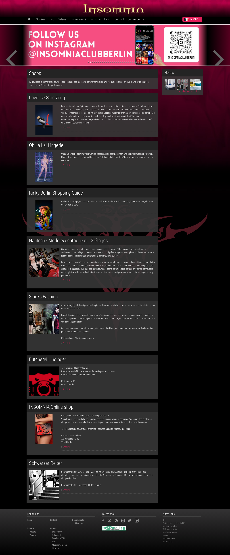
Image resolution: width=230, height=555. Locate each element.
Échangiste (57, 535)
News (107, 19)
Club (51, 19)
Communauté (78, 19)
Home (29, 520)
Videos (32, 535)
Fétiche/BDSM (58, 538)
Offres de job (168, 541)
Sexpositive (57, 531)
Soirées (40, 19)
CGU (164, 520)
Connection (136, 19)
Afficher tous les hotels (190, 91)
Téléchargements (170, 529)
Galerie (62, 19)
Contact (119, 19)
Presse (165, 535)
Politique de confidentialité (174, 523)
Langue (192, 19)
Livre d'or (56, 548)
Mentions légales (170, 526)
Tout (54, 541)
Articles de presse (170, 532)
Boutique (95, 19)
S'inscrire (79, 523)
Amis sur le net (169, 538)
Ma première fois (59, 545)
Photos (32, 531)
